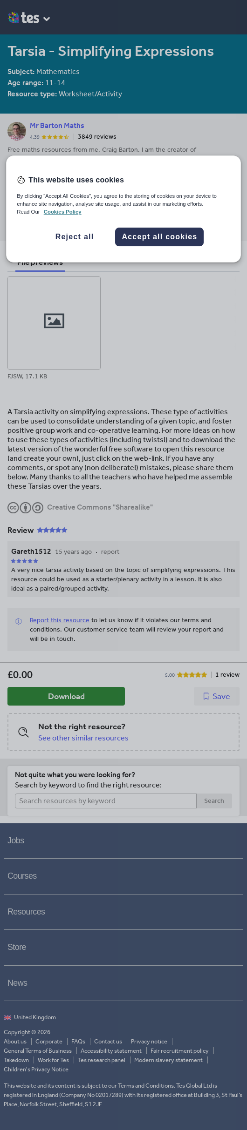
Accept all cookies (159, 237)
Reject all (74, 237)
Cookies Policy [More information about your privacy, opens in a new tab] (63, 212)
